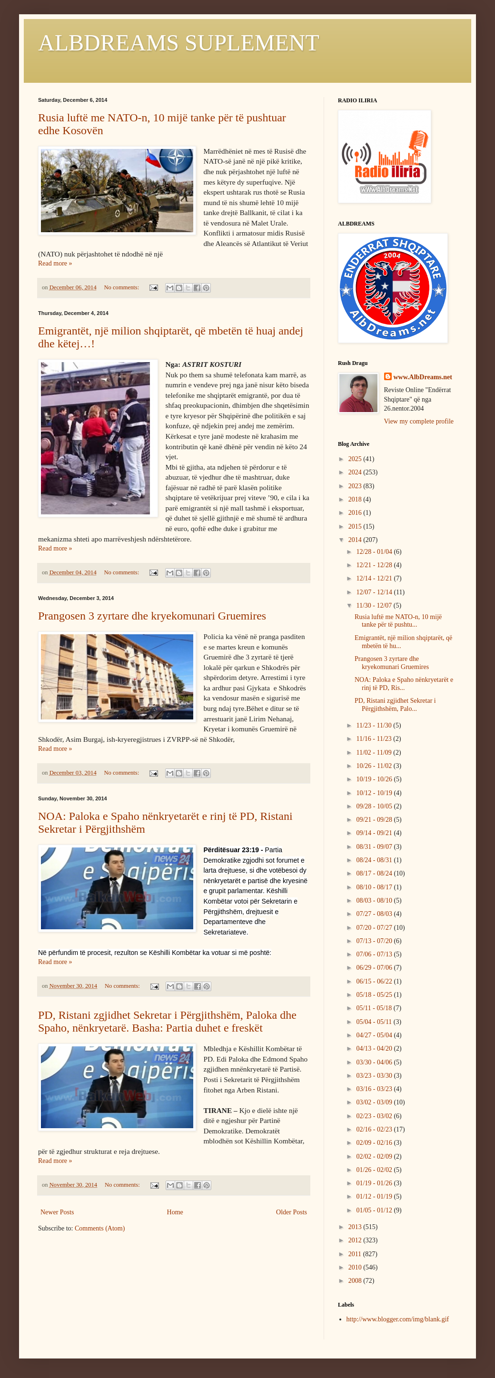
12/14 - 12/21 (375, 578)
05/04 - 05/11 (374, 1021)
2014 (356, 539)
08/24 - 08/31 (375, 860)
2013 (356, 1226)
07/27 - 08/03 (375, 913)
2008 (356, 1280)
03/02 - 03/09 (375, 1102)
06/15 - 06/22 (375, 981)
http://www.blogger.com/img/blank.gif (397, 1319)
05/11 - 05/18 (374, 1008)
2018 (356, 499)
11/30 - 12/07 (374, 605)
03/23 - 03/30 (375, 1075)
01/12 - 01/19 (375, 1196)
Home (175, 1212)
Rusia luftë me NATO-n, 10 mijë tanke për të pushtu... (398, 621)
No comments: (122, 287)
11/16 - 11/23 (374, 738)
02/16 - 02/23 (375, 1129)
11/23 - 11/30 (374, 725)
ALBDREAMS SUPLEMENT (178, 42)
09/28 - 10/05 (375, 806)
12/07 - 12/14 (375, 592)
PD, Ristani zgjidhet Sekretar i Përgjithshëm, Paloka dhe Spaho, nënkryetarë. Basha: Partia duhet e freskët (167, 1021)
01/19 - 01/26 (375, 1183)
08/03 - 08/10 (375, 900)
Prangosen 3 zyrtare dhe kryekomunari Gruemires (152, 616)
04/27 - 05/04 (375, 1035)
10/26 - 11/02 (374, 765)
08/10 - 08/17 (375, 887)
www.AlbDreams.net (423, 377)
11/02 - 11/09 (374, 752)
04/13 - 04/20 (375, 1048)
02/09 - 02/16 (375, 1142)
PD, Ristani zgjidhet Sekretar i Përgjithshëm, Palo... (395, 704)
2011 (355, 1254)
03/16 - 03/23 (375, 1089)
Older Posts (291, 1212)
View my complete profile (419, 421)
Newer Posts (57, 1212)
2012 (356, 1240)
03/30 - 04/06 (375, 1062)
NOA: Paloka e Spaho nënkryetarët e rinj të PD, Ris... (404, 683)
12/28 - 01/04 (375, 551)
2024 (356, 472)
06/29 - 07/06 (375, 967)
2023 (356, 486)
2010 (356, 1267)
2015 (356, 526)
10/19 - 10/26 (375, 779)
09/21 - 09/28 (375, 819)
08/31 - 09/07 (375, 846)
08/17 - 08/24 (375, 873)
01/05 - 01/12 (375, 1210)
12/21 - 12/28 (375, 565)
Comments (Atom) (100, 1228)
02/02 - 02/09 (375, 1156)
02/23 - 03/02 (375, 1116)
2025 (356, 459)
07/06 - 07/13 (375, 954)
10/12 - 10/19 (375, 793)
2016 (356, 512)
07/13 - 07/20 (375, 941)
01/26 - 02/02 (375, 1169)
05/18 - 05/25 (375, 994)
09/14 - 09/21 (375, 833)
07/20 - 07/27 (375, 927)
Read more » (55, 263)
